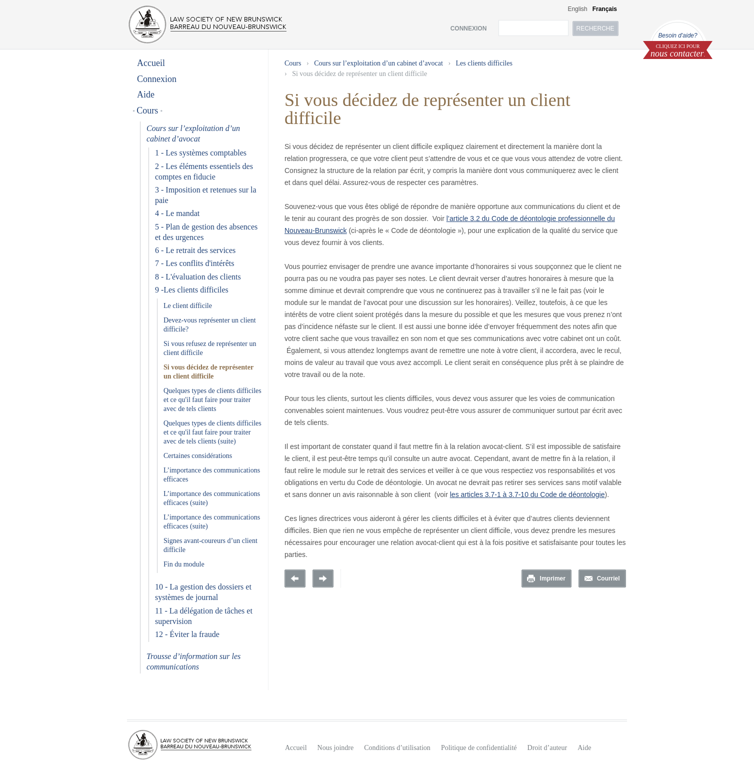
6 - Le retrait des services (195, 250)
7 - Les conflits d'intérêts (194, 263)
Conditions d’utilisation (397, 748)
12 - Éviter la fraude (187, 634)
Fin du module (184, 564)
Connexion (156, 79)
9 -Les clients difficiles (191, 290)
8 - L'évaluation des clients (198, 276)
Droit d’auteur (548, 748)
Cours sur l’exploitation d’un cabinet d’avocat (378, 63)
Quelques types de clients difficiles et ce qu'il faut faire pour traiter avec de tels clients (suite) (213, 432)
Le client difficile (188, 306)
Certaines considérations (198, 456)
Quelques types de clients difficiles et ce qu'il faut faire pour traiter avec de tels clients (213, 399)
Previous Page (295, 579)
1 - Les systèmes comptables (200, 152)
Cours (147, 111)
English (577, 9)
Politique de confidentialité (479, 748)
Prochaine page (323, 579)
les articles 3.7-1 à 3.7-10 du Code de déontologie (527, 494)
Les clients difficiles (484, 63)
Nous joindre (336, 748)
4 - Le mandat (177, 213)
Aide (145, 95)
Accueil (151, 63)
